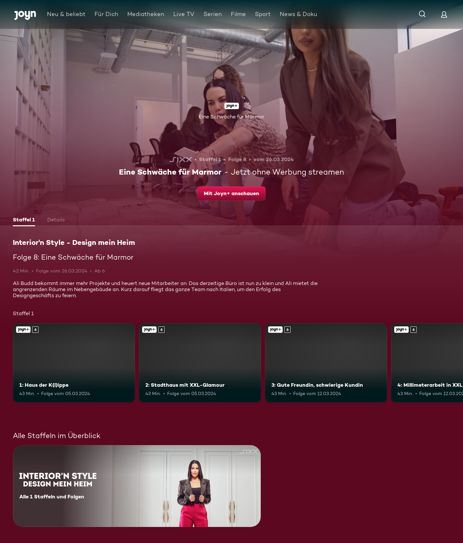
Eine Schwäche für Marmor (231, 117)
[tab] (24, 220)
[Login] (444, 14)
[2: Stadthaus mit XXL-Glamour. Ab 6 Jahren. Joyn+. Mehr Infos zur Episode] (200, 362)
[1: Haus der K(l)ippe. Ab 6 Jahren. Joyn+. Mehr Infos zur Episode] (74, 362)
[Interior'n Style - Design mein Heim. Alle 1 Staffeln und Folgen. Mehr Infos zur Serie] (137, 486)
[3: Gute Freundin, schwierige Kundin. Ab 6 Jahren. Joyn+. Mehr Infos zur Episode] (326, 362)
